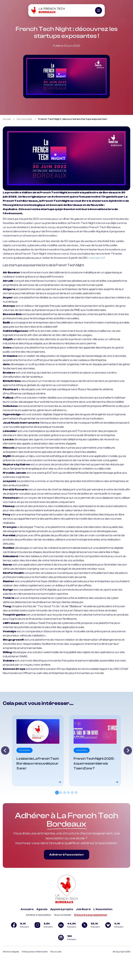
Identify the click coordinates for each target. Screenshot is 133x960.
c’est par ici (96, 257)
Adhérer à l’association (66, 854)
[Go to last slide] (5, 750)
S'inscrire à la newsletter (90, 915)
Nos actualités (24, 119)
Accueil (7, 119)
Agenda (41, 909)
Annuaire (27, 909)
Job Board (83, 909)
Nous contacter (62, 915)
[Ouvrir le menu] (98, 10)
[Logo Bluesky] (113, 925)
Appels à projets (61, 909)
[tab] (57, 792)
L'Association (102, 909)
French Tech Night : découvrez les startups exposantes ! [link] (72, 119)
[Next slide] (128, 750)
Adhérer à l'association (38, 915)
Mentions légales (11, 951)
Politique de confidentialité (34, 951)
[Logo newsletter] (66, 937)
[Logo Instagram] (43, 925)
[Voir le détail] (38, 750)
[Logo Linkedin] (66, 925)
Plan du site (55, 951)
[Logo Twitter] (90, 925)
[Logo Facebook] (19, 925)
